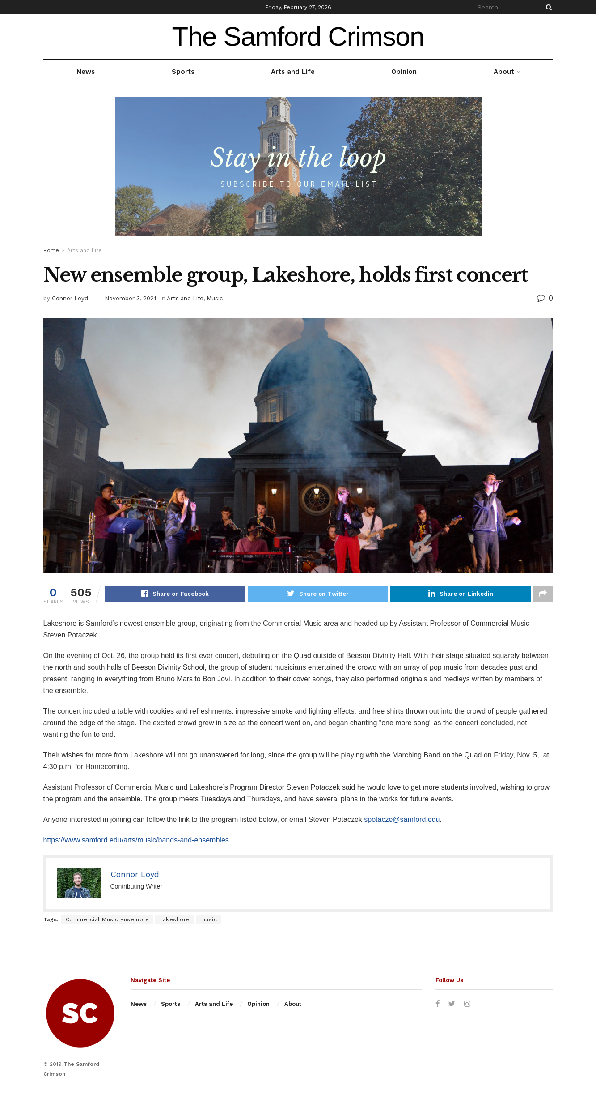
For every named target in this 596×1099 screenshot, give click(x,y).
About (504, 72)
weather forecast (548, 37)
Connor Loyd (70, 298)
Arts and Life (293, 72)
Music (215, 298)
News (85, 72)
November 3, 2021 (130, 298)
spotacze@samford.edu (402, 821)
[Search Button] (547, 7)
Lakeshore (174, 921)
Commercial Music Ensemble (107, 921)
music (208, 921)
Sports (183, 72)
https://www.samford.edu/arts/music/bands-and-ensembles (136, 841)
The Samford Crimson (298, 36)
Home (51, 250)
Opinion (404, 72)
